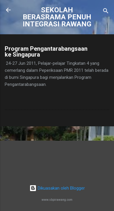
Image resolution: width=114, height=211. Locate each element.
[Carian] (105, 12)
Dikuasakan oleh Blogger (57, 188)
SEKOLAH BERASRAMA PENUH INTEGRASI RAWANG (57, 17)
